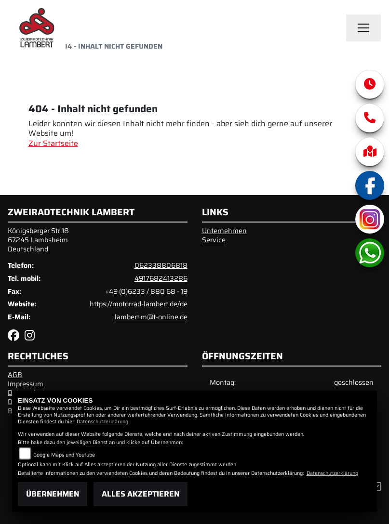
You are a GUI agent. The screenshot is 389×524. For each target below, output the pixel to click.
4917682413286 (161, 278)
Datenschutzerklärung (102, 422)
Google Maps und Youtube (64, 455)
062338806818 (161, 265)
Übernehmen (52, 494)
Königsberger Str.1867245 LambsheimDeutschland (38, 239)
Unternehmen (224, 230)
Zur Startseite (53, 143)
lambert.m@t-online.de (151, 317)
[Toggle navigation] (363, 28)
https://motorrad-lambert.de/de (139, 304)
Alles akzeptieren (140, 494)
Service (214, 240)
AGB (15, 374)
